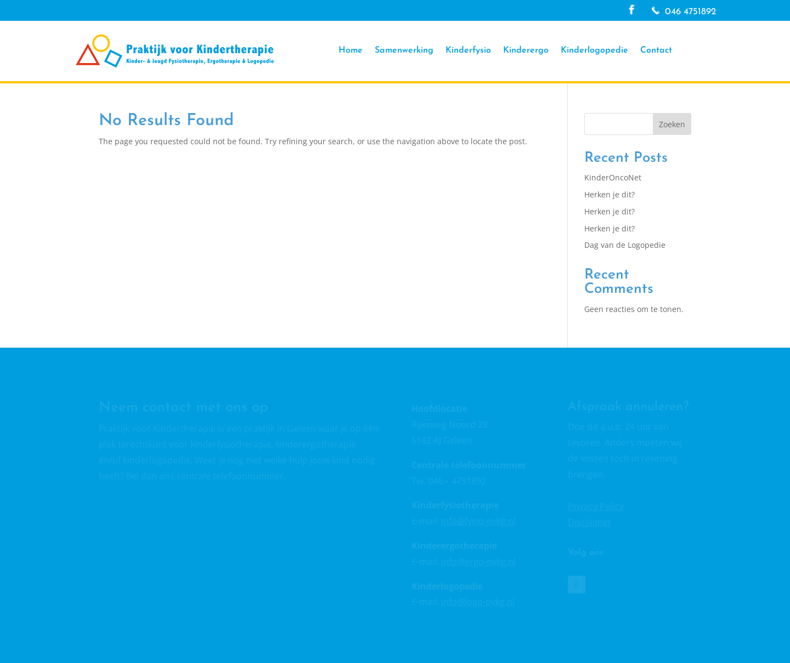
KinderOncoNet (612, 177)
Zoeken (672, 124)
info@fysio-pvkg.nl (478, 521)
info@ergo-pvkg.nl (478, 562)
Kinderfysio (468, 51)
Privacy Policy (596, 506)
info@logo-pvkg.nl (478, 602)
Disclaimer (590, 522)
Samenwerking (404, 51)
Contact (656, 51)
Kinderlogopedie (594, 51)
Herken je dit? (609, 194)
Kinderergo (526, 51)
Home (350, 51)
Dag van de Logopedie (624, 245)
